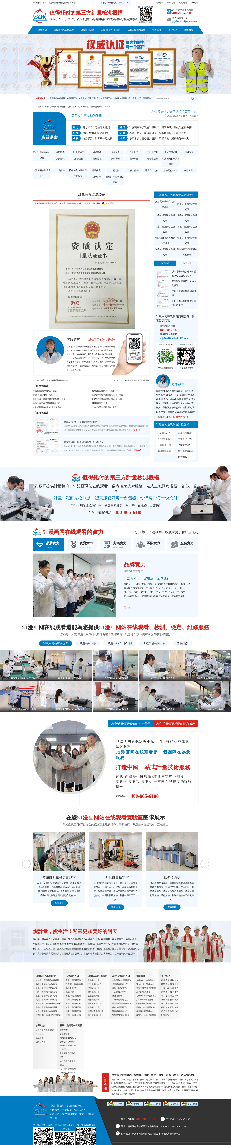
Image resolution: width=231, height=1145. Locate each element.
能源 (176, 984)
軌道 (163, 980)
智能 (172, 984)
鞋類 (176, 1004)
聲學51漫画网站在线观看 (187, 241)
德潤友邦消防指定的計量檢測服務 (80, 422)
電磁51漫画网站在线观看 (187, 229)
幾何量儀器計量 (94, 1004)
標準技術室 (172, 877)
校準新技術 (40, 1042)
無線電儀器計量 (94, 1015)
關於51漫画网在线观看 (101, 38)
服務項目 (189, 152)
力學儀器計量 (93, 1007)
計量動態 (188, 30)
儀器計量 (183, 1080)
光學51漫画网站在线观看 (165, 252)
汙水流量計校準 (94, 984)
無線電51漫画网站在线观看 (124, 98)
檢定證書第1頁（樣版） (44, 395)
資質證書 (191, 115)
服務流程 (78, 158)
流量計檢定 (70, 992)
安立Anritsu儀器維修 (145, 984)
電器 (172, 996)
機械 (168, 1000)
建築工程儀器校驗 (120, 988)
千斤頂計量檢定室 (115, 877)
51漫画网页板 (87, 30)
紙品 (163, 1011)
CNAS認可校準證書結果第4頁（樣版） (108, 395)
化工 (163, 1004)
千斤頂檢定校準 (119, 992)
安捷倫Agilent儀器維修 (146, 980)
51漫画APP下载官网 (111, 30)
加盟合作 (114, 170)
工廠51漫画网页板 (120, 1000)
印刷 (168, 1011)
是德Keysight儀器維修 (145, 1007)
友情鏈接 (96, 177)
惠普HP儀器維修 (143, 992)
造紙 (176, 1011)
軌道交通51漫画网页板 (122, 1004)
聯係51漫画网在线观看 (130, 38)
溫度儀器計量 (93, 996)
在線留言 (188, 170)
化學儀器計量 (93, 980)
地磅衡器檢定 (71, 988)
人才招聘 (60, 170)
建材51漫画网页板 (120, 1007)
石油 (176, 1000)
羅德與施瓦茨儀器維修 (146, 1004)
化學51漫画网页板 (73, 1007)
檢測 (172, 992)
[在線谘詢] (108, 203)
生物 (163, 988)
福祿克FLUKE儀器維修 (146, 988)
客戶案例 (172, 30)
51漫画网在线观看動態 (45, 1030)
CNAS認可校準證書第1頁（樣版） (135, 380)
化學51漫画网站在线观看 (77, 107)
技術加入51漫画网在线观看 (78, 173)
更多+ (193, 199)
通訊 (168, 996)
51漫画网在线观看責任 (42, 173)
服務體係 (60, 158)
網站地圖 (183, 3)
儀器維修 (156, 30)
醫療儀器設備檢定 (120, 1011)
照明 (176, 996)
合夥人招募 (133, 170)
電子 (163, 996)
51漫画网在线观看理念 (171, 161)
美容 (168, 992)
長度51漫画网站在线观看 (99, 107)
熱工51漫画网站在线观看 (187, 207)
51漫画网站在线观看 (64, 30)
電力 (176, 992)
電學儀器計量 (93, 992)
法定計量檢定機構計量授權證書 (54, 380)
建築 (163, 984)
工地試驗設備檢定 (73, 996)
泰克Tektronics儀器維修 (146, 1015)
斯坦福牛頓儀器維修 (145, 1011)
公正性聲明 (152, 152)
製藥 (172, 1011)
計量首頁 (42, 30)
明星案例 (165, 1015)
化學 (168, 988)
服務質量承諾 (170, 152)
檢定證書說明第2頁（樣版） (104, 391)
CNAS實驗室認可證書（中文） (105, 407)
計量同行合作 (151, 170)
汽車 (163, 992)
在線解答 (39, 1038)
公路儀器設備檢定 (120, 984)
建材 (168, 984)
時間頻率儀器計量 (95, 1011)
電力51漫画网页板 (73, 1000)
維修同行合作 (170, 170)
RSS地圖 (194, 3)
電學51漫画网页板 (73, 1004)
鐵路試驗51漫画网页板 (122, 980)
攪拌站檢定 (117, 996)
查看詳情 (59, 903)
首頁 (183, 115)
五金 (163, 1000)
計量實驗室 (78, 152)
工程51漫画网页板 (136, 30)
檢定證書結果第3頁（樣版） (46, 391)
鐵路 (172, 980)
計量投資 (96, 170)
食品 (172, 1000)
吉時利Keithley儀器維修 (146, 996)
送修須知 (134, 158)
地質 (172, 988)
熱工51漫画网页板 (73, 1011)
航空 (176, 980)
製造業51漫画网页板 (121, 1015)
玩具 (172, 1004)
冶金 (176, 988)
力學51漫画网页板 (73, 980)
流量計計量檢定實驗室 (59, 877)
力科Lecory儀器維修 (144, 1000)
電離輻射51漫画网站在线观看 (165, 241)
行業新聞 (39, 1034)
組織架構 (97, 152)
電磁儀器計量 (93, 988)
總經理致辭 (152, 158)
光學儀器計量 (93, 1000)
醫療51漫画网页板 (73, 1015)
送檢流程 (97, 158)
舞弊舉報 (115, 158)
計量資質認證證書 (100, 403)
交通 (168, 980)
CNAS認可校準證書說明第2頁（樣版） (108, 399)
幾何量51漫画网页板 (74, 984)
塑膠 (176, 1007)
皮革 (168, 1007)
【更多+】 (136, 430)
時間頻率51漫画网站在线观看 (187, 252)
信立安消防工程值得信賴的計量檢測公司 (84, 442)
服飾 (172, 1007)
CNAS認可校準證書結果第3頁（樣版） (50, 399)
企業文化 (115, 152)
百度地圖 (159, 3)
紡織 (163, 1007)
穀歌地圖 (171, 3)
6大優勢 (134, 152)
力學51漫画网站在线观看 (55, 107)
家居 (168, 1004)
